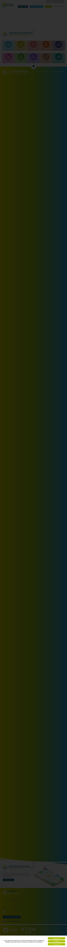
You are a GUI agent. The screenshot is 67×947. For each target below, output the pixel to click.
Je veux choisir (56, 944)
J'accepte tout (56, 938)
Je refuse (56, 941)
